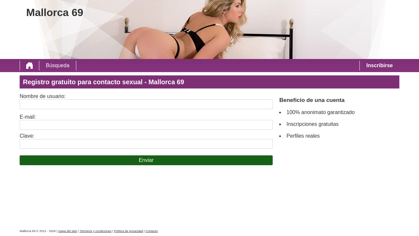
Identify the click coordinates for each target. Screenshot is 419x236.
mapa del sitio (67, 231)
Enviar (146, 160)
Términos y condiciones (96, 231)
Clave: (27, 136)
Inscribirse (379, 65)
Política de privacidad (128, 231)
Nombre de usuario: (43, 96)
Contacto (152, 231)
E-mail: (28, 117)
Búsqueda (57, 65)
